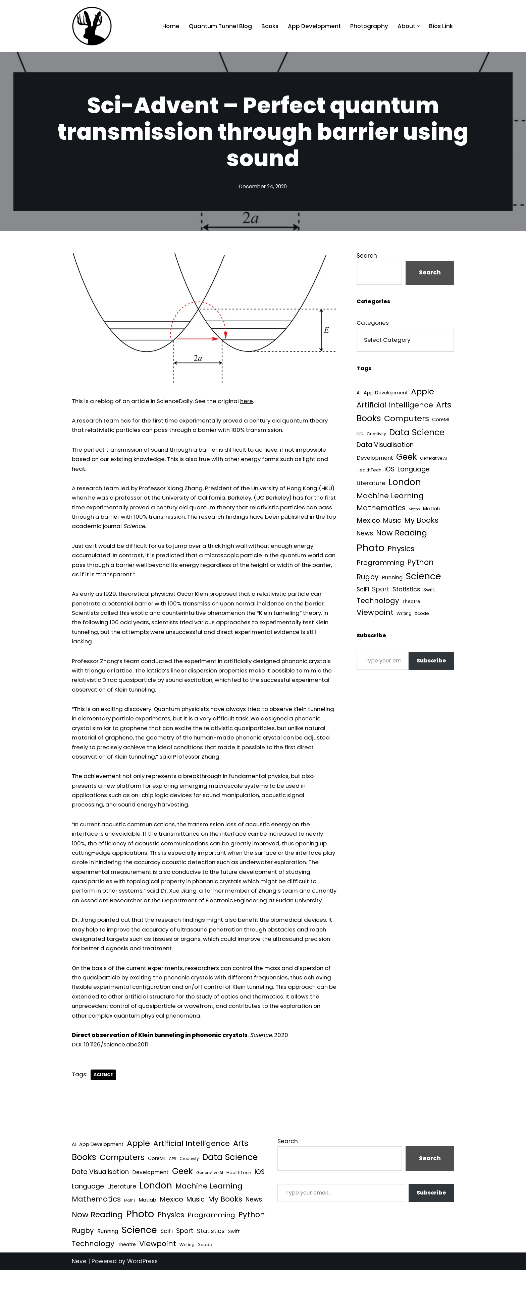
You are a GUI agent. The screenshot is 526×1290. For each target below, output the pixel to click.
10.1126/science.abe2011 (117, 1064)
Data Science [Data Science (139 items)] (417, 433)
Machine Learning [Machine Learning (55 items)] (390, 497)
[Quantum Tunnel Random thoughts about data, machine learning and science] (92, 26)
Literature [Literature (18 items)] (371, 484)
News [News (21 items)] (365, 534)
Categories (373, 323)
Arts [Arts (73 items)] (444, 405)
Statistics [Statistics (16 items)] (407, 591)
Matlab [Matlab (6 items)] (432, 510)
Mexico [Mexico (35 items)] (368, 521)
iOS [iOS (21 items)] (390, 470)
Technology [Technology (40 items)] (378, 602)
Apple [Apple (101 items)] (423, 392)
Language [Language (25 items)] (414, 470)
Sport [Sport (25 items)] (381, 590)
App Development (312, 26)
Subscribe (431, 662)
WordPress (142, 1281)
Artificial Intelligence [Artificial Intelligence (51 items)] (395, 406)
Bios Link (441, 26)
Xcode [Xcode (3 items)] (422, 615)
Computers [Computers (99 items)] (406, 419)
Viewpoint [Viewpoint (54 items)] (375, 614)
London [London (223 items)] (405, 483)
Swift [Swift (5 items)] (430, 591)
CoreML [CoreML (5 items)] (442, 420)
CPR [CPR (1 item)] (360, 435)
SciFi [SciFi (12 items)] (363, 591)
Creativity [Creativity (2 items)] (376, 435)
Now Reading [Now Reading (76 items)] (401, 534)
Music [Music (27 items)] (392, 521)
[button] (418, 26)
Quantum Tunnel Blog (218, 26)
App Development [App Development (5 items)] (386, 393)
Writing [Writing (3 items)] (404, 615)
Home (168, 26)
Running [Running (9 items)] (392, 579)
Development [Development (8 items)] (375, 459)
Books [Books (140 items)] (369, 419)
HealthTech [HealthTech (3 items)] (369, 471)
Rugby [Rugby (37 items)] (368, 579)
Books (268, 26)
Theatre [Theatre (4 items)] (412, 603)
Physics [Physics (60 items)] (401, 550)
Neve (79, 1281)
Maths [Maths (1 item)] (414, 510)
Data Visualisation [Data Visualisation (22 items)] (385, 445)
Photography (368, 26)
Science (103, 1094)
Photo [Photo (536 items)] (370, 549)
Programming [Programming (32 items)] (380, 564)
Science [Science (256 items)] (424, 578)
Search (367, 256)
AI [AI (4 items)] (359, 394)
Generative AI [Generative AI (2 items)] (434, 459)
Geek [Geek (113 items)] (407, 458)
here (254, 401)
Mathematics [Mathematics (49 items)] (381, 509)
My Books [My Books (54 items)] (422, 521)
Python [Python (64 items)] (421, 564)
